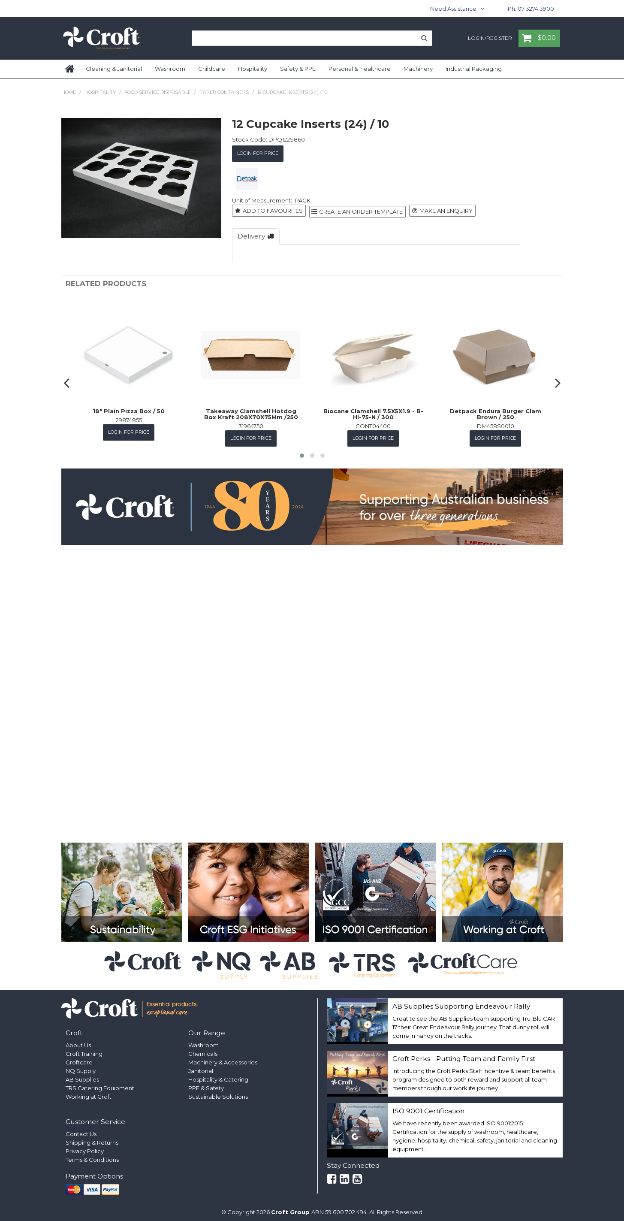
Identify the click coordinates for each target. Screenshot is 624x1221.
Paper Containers (224, 92)
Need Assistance (453, 8)
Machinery (418, 68)
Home (70, 69)
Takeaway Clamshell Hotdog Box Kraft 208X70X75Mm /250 (251, 411)
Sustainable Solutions (218, 1092)
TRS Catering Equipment (100, 1084)
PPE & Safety (206, 1084)
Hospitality (252, 68)
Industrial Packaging (474, 68)
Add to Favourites (273, 209)
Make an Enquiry (446, 209)
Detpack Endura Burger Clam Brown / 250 (495, 411)
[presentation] (67, 379)
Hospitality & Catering (218, 1075)
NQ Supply (81, 1067)
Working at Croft (89, 1092)
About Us (78, 1041)
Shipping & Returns (92, 1138)
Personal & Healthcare (360, 68)
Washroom (170, 68)
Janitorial (200, 1067)
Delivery (251, 234)
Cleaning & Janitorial (114, 68)
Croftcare (79, 1058)
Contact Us (81, 1130)
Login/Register (490, 38)
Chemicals (202, 1049)
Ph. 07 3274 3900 (531, 8)
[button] (302, 452)
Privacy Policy (85, 1147)
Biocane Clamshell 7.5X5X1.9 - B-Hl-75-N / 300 (373, 411)
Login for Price (257, 153)
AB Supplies (82, 1075)
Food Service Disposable (157, 92)
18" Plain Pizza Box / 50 (129, 408)
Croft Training (84, 1049)
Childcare (211, 68)
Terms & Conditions (92, 1155)
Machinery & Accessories (222, 1058)
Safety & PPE (298, 68)
